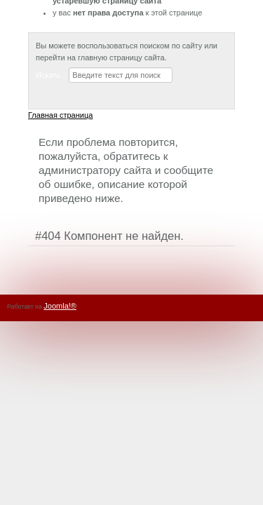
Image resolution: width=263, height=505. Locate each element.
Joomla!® (59, 306)
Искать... (51, 75)
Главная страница (60, 115)
